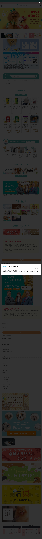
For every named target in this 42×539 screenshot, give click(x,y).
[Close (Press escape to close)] (39, 2)
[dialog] (21, 269)
